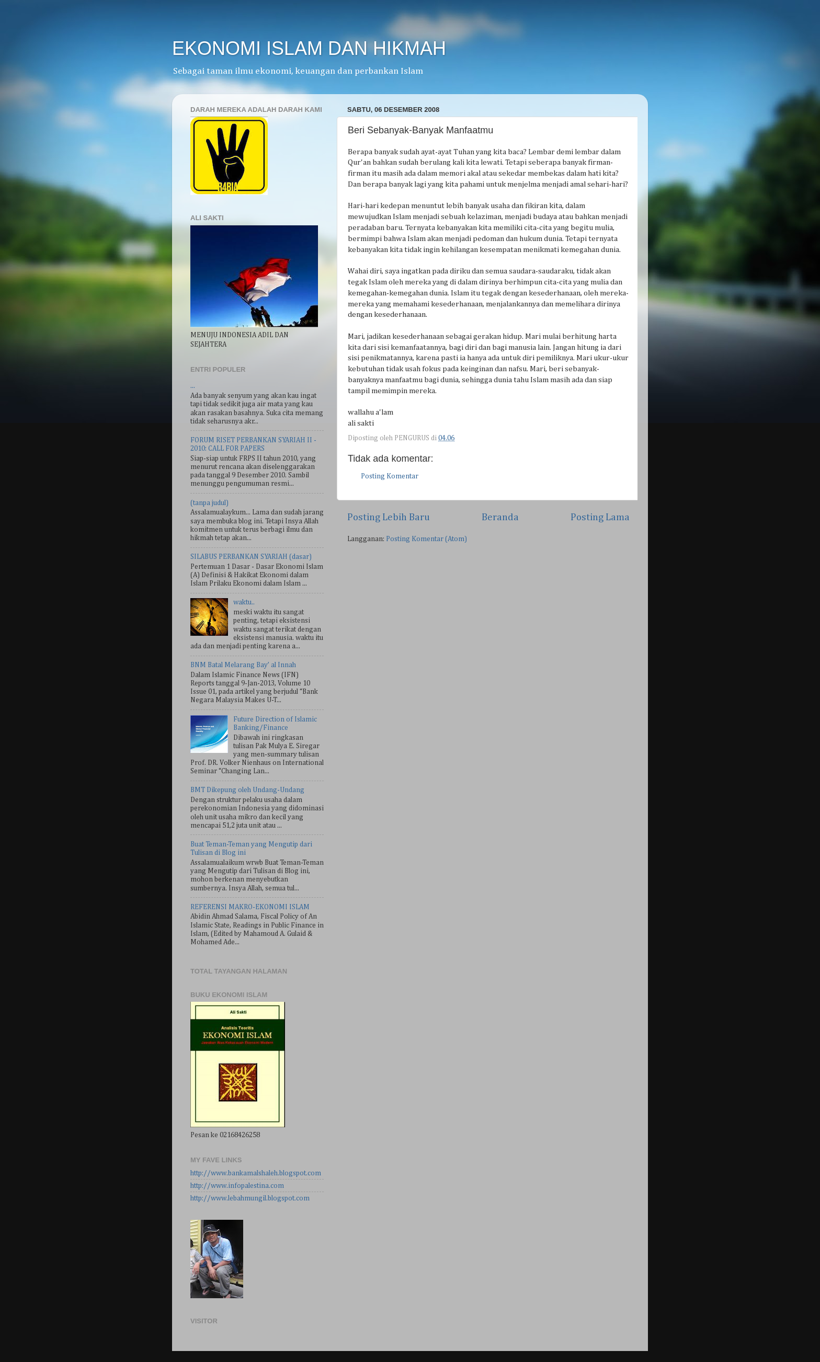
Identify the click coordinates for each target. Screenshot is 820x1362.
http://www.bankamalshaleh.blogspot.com (255, 1173)
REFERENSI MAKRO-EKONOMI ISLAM (250, 907)
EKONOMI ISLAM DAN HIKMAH (309, 48)
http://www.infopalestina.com (237, 1185)
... (192, 386)
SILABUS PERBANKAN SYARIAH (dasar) (251, 556)
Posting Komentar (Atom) (426, 539)
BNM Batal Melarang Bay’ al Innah (243, 665)
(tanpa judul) (209, 503)
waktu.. (244, 602)
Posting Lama (600, 517)
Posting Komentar (389, 476)
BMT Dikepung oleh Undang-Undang (247, 790)
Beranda (500, 517)
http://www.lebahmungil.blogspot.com (250, 1198)
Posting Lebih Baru (388, 517)
